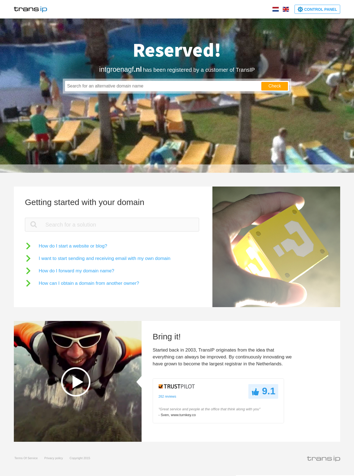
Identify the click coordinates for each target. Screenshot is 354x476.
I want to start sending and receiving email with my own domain (104, 258)
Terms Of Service (26, 458)
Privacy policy (53, 458)
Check (275, 86)
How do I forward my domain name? (76, 270)
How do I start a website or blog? (73, 246)
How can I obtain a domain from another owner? (89, 283)
